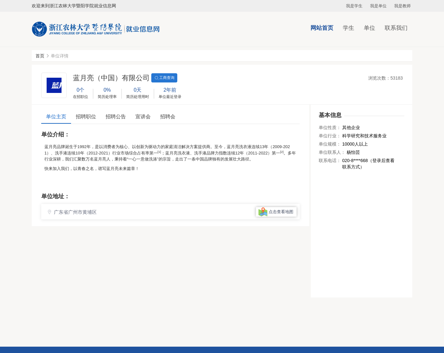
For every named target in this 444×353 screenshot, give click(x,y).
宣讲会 (143, 116)
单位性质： (330, 127)
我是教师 (402, 5)
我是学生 (354, 5)
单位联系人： (332, 152)
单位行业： (330, 135)
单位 (369, 28)
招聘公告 (116, 116)
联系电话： (330, 160)
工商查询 (164, 78)
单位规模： (330, 144)
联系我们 (396, 28)
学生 (348, 28)
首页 (40, 55)
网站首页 (321, 28)
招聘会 (167, 116)
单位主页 (56, 116)
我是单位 (378, 5)
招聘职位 (86, 116)
